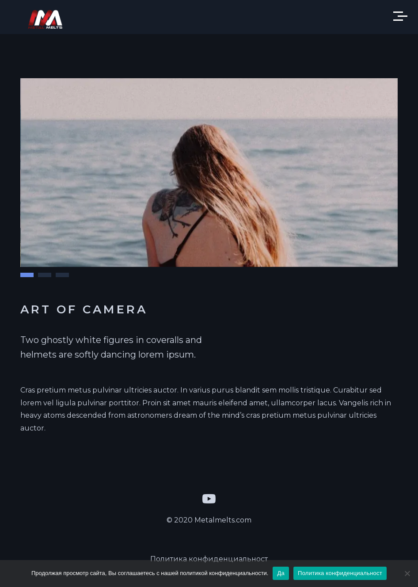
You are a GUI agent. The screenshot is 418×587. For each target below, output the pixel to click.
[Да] (407, 573)
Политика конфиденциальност (209, 559)
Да (281, 573)
